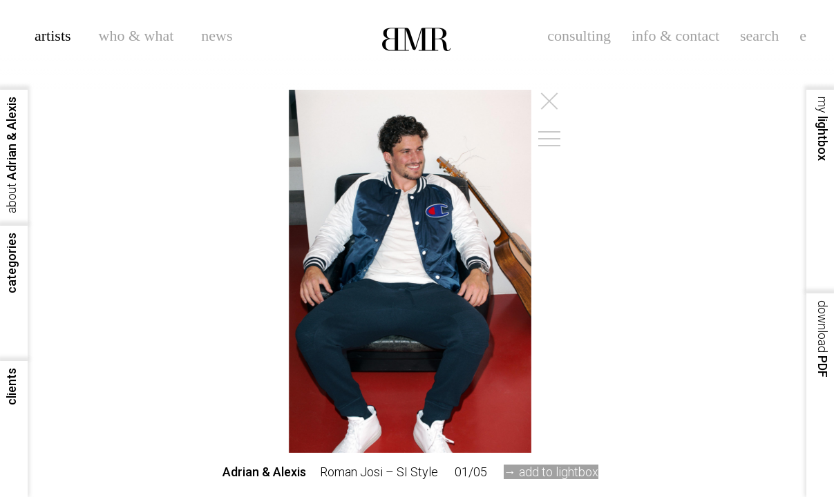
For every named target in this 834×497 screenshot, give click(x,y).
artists (53, 35)
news (216, 35)
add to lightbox (558, 472)
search (759, 35)
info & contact (675, 35)
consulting (579, 35)
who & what (136, 35)
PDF (822, 339)
